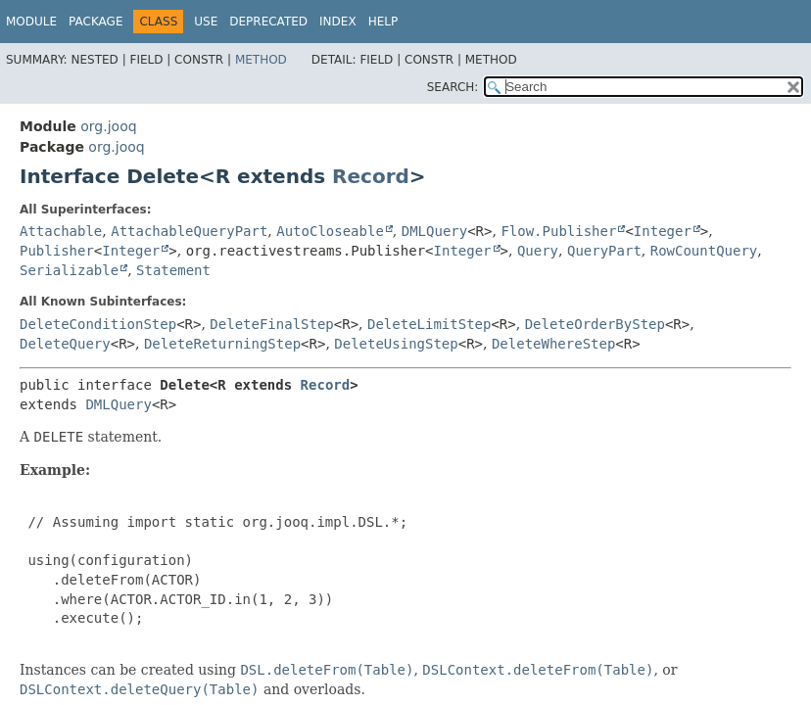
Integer (663, 231)
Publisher (57, 250)
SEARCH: (453, 87)
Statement (173, 270)
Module (31, 21)
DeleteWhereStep (553, 344)
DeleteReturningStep (222, 344)
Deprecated (268, 21)
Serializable (69, 270)
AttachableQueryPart (189, 231)
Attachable (61, 231)
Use (205, 21)
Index (338, 21)
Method (261, 60)
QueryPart (604, 250)
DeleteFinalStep (271, 324)
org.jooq (108, 126)
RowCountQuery (704, 250)
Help (383, 21)
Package (95, 21)
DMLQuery (434, 231)
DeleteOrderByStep (595, 324)
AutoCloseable (330, 231)
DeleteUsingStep (395, 344)
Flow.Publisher (558, 231)
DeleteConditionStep (98, 324)
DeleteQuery (65, 344)
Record (370, 176)
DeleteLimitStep (429, 324)
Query (537, 250)
